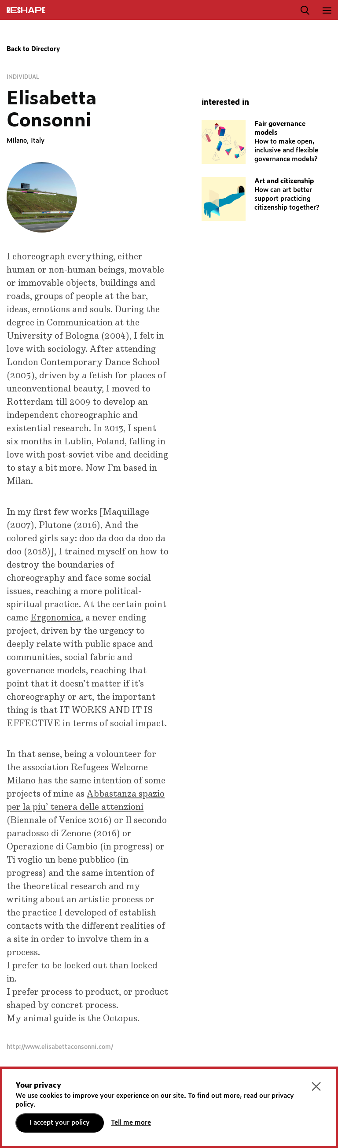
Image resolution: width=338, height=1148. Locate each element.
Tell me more (131, 1122)
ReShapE (26, 10)
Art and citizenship (284, 181)
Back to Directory (33, 49)
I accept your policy (59, 1122)
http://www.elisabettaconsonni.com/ (60, 1047)
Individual (23, 77)
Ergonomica (55, 618)
